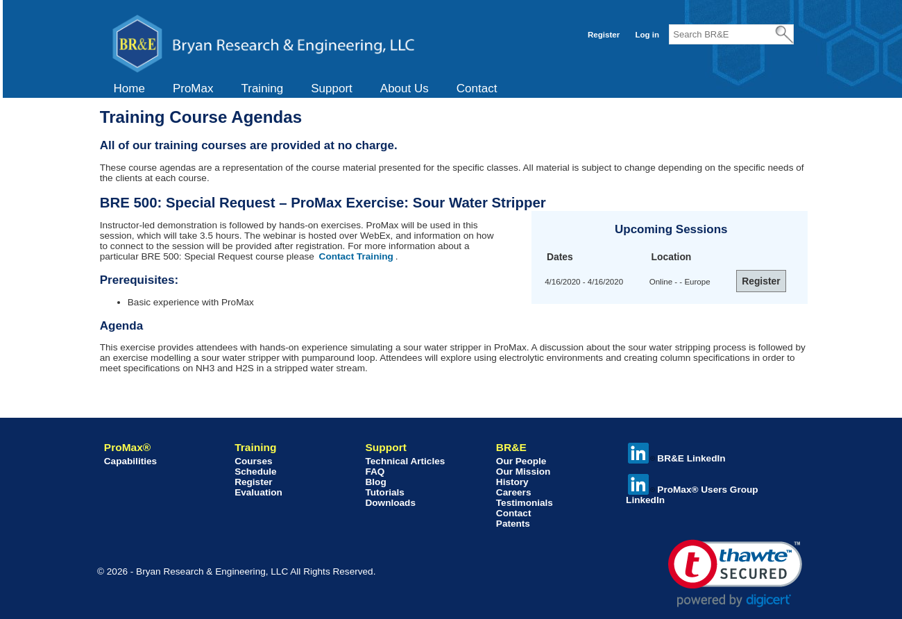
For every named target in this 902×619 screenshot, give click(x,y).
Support (331, 88)
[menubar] (305, 89)
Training (262, 88)
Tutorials (384, 492)
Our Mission (523, 471)
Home (129, 88)
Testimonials (524, 503)
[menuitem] (129, 89)
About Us (404, 88)
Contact (477, 88)
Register (604, 35)
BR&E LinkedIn (676, 458)
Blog (375, 482)
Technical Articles (405, 461)
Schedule (255, 471)
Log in (647, 35)
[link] (735, 574)
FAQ (374, 471)
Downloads (390, 503)
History (512, 482)
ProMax (193, 88)
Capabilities (130, 461)
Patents (513, 523)
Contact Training (356, 256)
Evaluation (258, 492)
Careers (513, 492)
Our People (521, 461)
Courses (253, 461)
